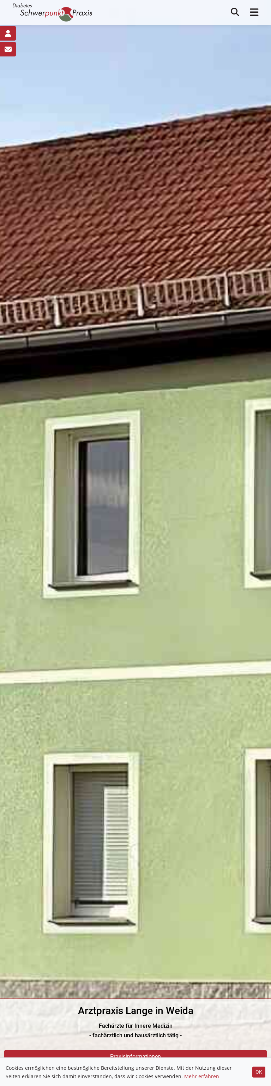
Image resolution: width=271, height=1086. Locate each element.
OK (258, 1072)
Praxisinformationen (135, 1056)
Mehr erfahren (201, 1076)
